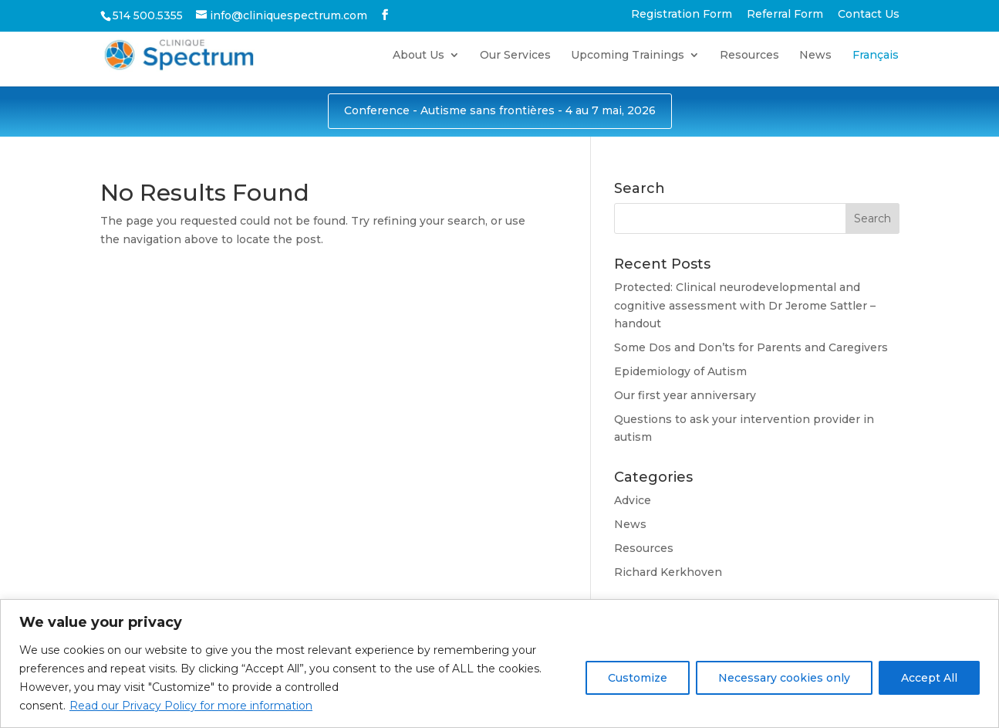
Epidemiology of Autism (680, 371)
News (815, 55)
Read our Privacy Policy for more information (190, 706)
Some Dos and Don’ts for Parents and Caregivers (751, 347)
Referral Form (785, 14)
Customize (637, 678)
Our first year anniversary (685, 395)
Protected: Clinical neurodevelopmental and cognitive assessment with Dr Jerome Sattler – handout (745, 305)
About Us (418, 55)
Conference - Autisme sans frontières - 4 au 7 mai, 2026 (500, 110)
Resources (749, 55)
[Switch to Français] (875, 67)
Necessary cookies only (784, 678)
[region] (499, 663)
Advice (632, 500)
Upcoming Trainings (627, 55)
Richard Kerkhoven (668, 572)
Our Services (515, 55)
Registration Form (681, 14)
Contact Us (868, 14)
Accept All (929, 678)
